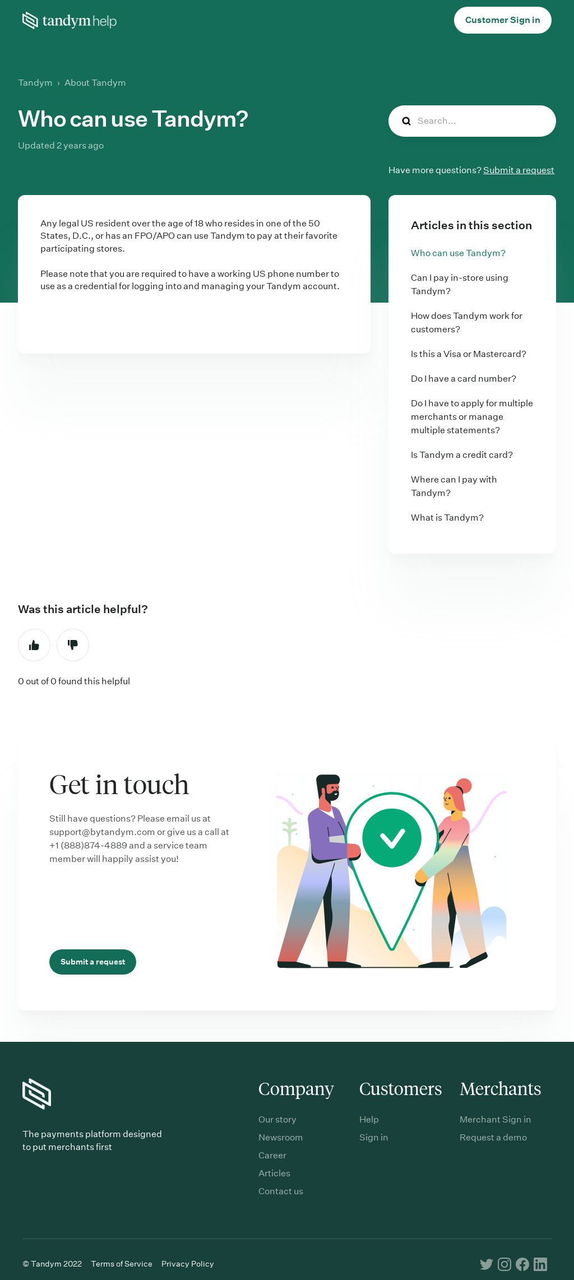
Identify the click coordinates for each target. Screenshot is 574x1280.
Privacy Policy (187, 1264)
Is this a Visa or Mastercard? (468, 354)
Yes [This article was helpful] (34, 645)
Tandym (35, 82)
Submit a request (518, 170)
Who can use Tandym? (458, 253)
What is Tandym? (447, 517)
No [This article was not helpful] (73, 645)
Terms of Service (121, 1264)
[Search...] (472, 121)
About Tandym (95, 82)
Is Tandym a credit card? (462, 454)
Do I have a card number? (463, 378)
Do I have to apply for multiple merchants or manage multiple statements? (472, 416)
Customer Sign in (502, 20)
